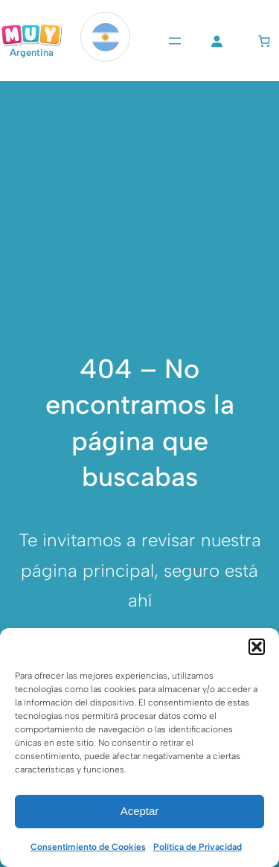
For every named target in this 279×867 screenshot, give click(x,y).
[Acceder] (216, 41)
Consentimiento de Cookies (88, 847)
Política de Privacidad (197, 847)
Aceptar (140, 810)
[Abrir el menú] (175, 41)
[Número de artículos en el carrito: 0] (264, 41)
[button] (256, 646)
